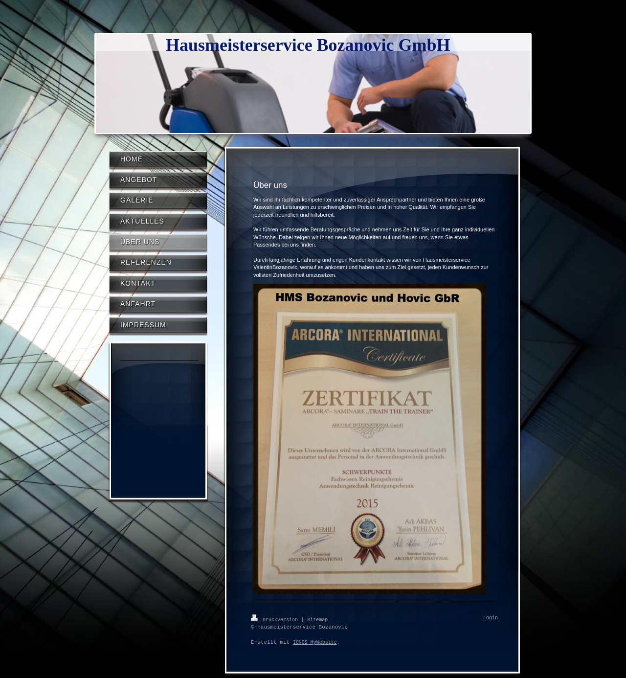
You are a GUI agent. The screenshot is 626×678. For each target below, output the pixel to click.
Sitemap (317, 619)
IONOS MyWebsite (315, 642)
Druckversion (276, 619)
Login (490, 618)
